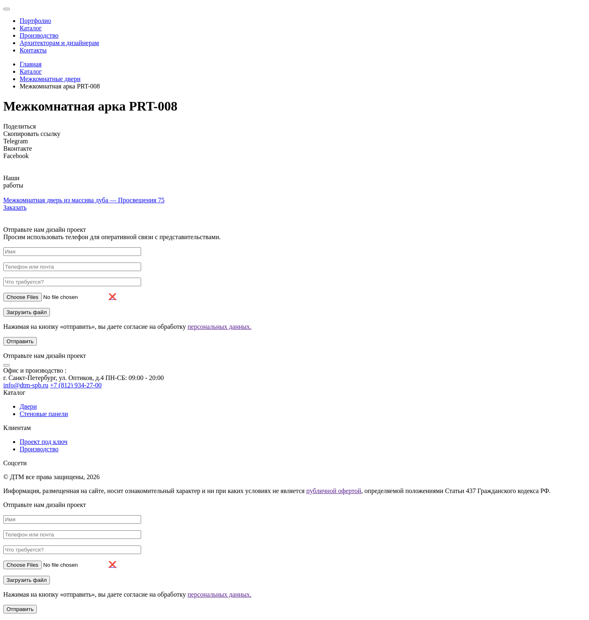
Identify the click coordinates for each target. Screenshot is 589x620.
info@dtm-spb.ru (25, 385)
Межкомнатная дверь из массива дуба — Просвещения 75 (83, 200)
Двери (28, 406)
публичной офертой (333, 490)
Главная (31, 64)
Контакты (33, 50)
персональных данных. (220, 326)
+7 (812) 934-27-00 (75, 385)
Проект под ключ (43, 441)
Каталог (31, 28)
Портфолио (35, 20)
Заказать (15, 207)
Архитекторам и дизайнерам (59, 42)
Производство (39, 35)
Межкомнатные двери (50, 78)
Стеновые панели (44, 413)
